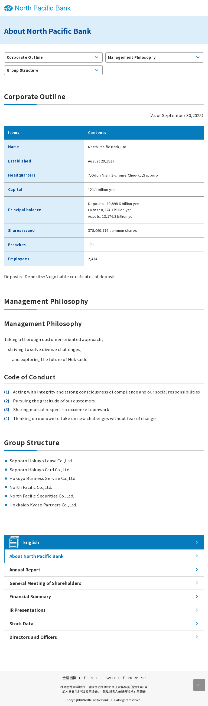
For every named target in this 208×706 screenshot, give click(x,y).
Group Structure (23, 70)
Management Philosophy (131, 57)
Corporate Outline (25, 57)
